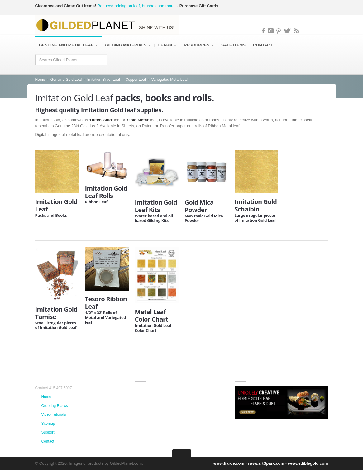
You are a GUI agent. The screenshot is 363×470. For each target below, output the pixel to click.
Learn (167, 45)
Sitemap (48, 423)
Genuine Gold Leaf (66, 80)
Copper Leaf (135, 80)
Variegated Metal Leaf (169, 80)
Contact (263, 45)
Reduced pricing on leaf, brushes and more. (136, 5)
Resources (199, 45)
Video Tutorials (53, 414)
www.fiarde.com (228, 463)
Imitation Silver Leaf (103, 80)
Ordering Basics (54, 406)
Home (40, 80)
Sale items (233, 45)
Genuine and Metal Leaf (68, 45)
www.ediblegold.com (308, 463)
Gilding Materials (127, 45)
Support (48, 432)
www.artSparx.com (266, 463)
